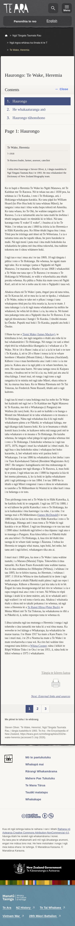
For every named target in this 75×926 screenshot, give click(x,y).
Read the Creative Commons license (37, 818)
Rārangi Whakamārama (41, 771)
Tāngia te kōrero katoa (55, 672)
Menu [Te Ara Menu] (66, 10)
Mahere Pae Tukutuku (40, 778)
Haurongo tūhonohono (29, 118)
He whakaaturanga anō (29, 109)
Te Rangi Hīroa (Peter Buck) (44, 607)
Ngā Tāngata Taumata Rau (26, 35)
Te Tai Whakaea (52, 907)
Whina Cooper (38, 645)
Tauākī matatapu (36, 792)
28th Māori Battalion (45, 916)
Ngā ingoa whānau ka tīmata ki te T (28, 42)
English (52, 21)
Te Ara (7, 907)
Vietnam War (13, 916)
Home (6, 35)
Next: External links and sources (50, 696)
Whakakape (33, 799)
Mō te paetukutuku (38, 757)
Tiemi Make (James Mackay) (38, 334)
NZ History (25, 907)
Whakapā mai (34, 764)
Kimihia (53, 8)
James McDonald (48, 514)
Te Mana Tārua (35, 785)
